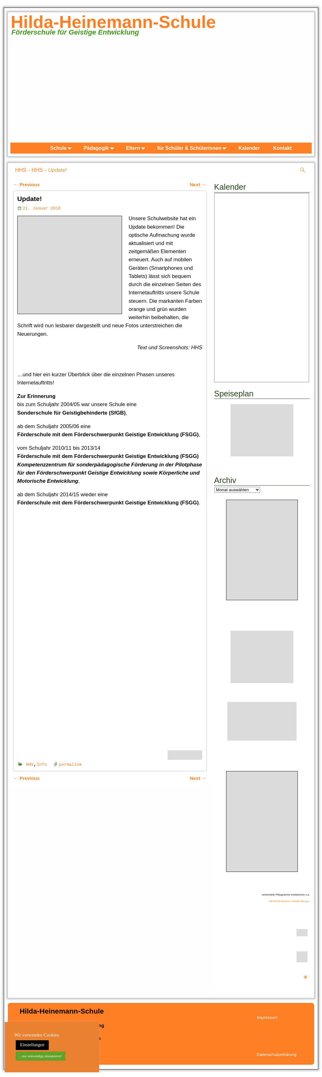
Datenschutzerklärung (276, 1054)
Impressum (267, 1017)
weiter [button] (303, 91)
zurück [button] (18, 91)
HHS (20, 170)
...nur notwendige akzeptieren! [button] (40, 1056)
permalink (70, 764)
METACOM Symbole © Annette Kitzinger (289, 901)
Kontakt (282, 148)
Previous (27, 184)
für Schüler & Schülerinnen (193, 148)
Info (42, 764)
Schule (62, 148)
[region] (161, 92)
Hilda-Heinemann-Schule (113, 22)
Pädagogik (100, 148)
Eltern (137, 148)
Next (198, 184)
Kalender (249, 148)
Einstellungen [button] (32, 1044)
